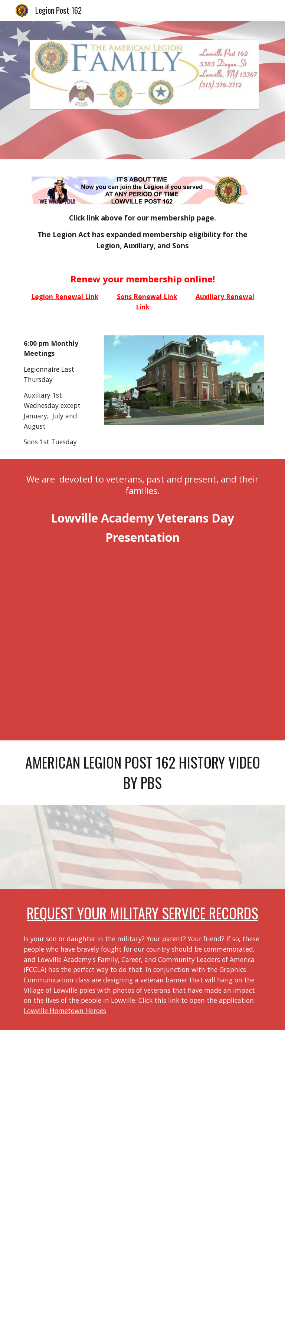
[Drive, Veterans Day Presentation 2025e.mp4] (142, 642)
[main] (142, 231)
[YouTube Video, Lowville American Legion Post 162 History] (142, 847)
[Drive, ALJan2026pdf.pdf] (142, 1185)
